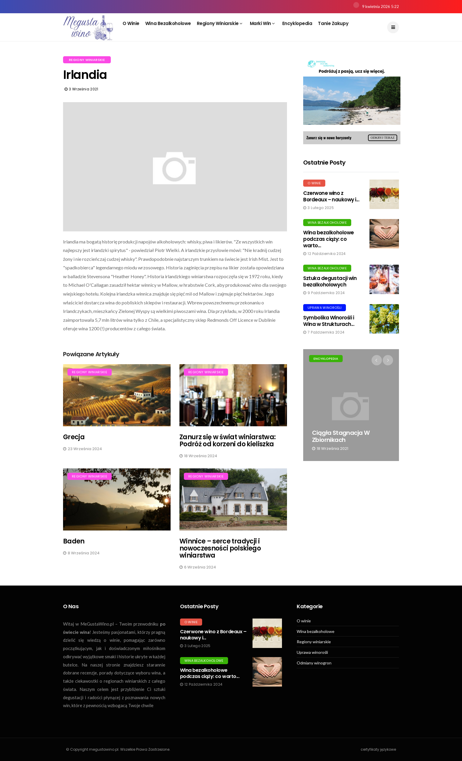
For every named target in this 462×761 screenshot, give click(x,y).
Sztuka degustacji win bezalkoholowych (330, 281)
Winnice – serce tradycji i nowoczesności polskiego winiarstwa (220, 548)
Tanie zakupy (333, 23)
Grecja (74, 437)
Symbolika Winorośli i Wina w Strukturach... (328, 321)
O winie (131, 23)
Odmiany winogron (314, 663)
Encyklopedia (297, 23)
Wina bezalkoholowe (168, 23)
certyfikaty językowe (378, 749)
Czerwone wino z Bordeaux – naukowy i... (331, 196)
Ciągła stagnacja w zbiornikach (340, 436)
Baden (74, 541)
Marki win (262, 23)
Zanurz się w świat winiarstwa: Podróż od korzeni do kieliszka (227, 440)
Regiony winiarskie (219, 23)
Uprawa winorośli (324, 307)
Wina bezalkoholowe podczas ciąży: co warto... (328, 239)
